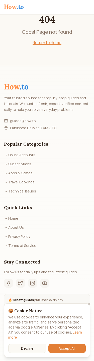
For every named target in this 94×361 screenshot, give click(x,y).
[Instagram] (32, 283)
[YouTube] (44, 283)
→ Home (11, 218)
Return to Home (47, 42)
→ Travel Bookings (19, 182)
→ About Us (14, 227)
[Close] (89, 307)
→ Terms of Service (20, 245)
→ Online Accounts (19, 154)
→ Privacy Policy (17, 236)
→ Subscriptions (17, 163)
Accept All (67, 350)
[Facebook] (8, 283)
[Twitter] (20, 283)
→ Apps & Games (18, 173)
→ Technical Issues (20, 191)
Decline (27, 350)
